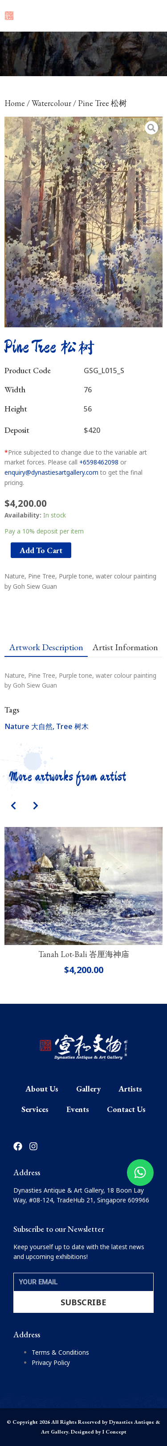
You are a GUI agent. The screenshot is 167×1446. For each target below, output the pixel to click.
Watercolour (51, 103)
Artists (130, 1088)
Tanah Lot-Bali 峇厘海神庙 (83, 954)
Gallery (88, 1088)
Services (35, 1109)
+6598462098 (98, 462)
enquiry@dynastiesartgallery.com (51, 472)
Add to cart (41, 550)
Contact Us (126, 1109)
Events (77, 1109)
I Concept (114, 1431)
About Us (41, 1088)
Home (14, 103)
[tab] (46, 647)
